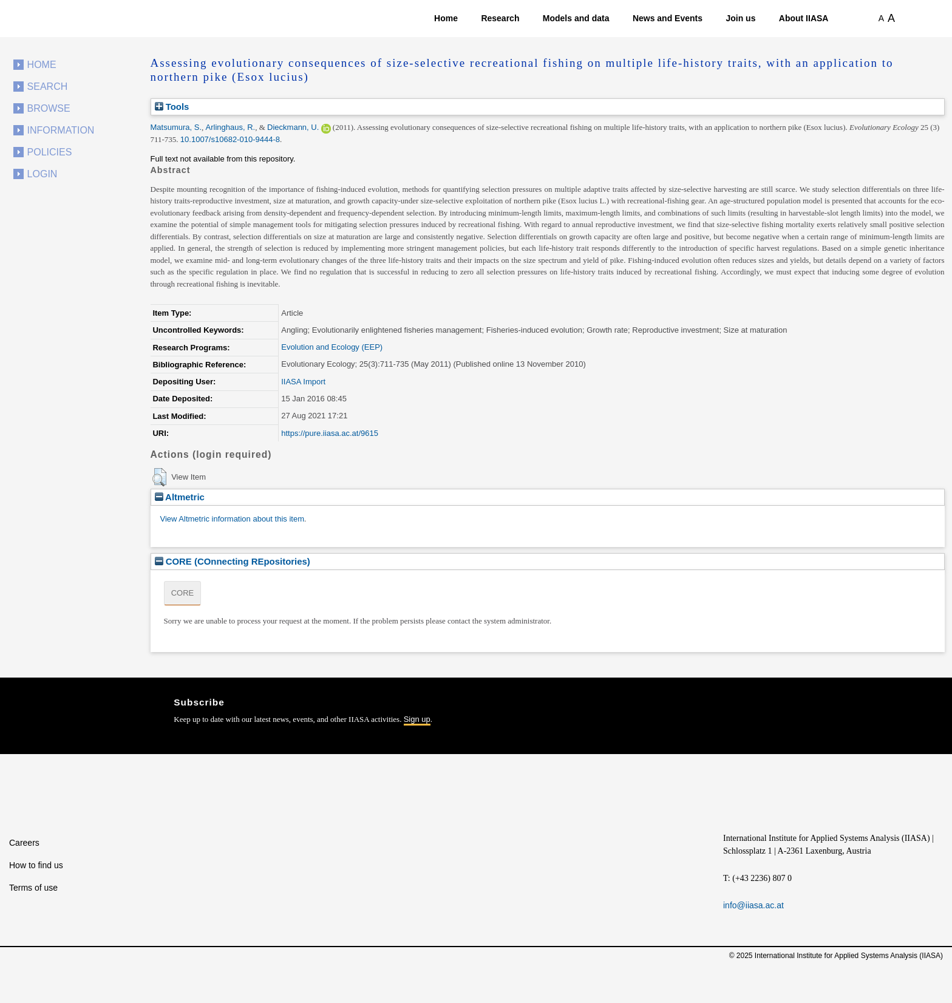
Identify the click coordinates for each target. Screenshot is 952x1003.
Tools (172, 106)
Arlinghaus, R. (231, 127)
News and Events (667, 18)
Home (446, 18)
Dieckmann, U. (293, 127)
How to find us (36, 865)
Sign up (417, 719)
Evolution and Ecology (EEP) (331, 347)
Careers (24, 843)
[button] (159, 477)
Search (47, 86)
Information (61, 130)
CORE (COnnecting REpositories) (232, 561)
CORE (182, 592)
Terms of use (33, 887)
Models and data (576, 18)
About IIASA (804, 18)
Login (42, 174)
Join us (740, 18)
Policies (49, 152)
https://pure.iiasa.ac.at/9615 (329, 433)
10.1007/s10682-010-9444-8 (230, 139)
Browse (48, 108)
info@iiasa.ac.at (753, 905)
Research (500, 18)
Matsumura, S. (176, 127)
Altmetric (180, 497)
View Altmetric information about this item (232, 518)
